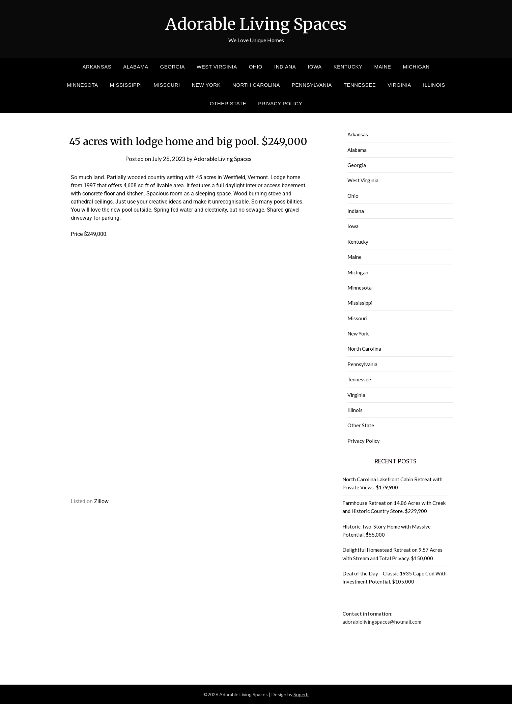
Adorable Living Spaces (256, 24)
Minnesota (82, 85)
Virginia (399, 85)
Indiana (285, 67)
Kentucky (348, 67)
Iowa (314, 67)
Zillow (101, 501)
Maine (382, 67)
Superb (301, 694)
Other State (228, 103)
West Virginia (217, 67)
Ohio (255, 67)
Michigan (416, 67)
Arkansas (96, 67)
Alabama (135, 67)
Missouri (167, 85)
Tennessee (360, 85)
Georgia (172, 67)
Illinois (434, 85)
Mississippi (126, 85)
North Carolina (256, 85)
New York (206, 85)
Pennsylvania (312, 85)
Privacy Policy (280, 103)
